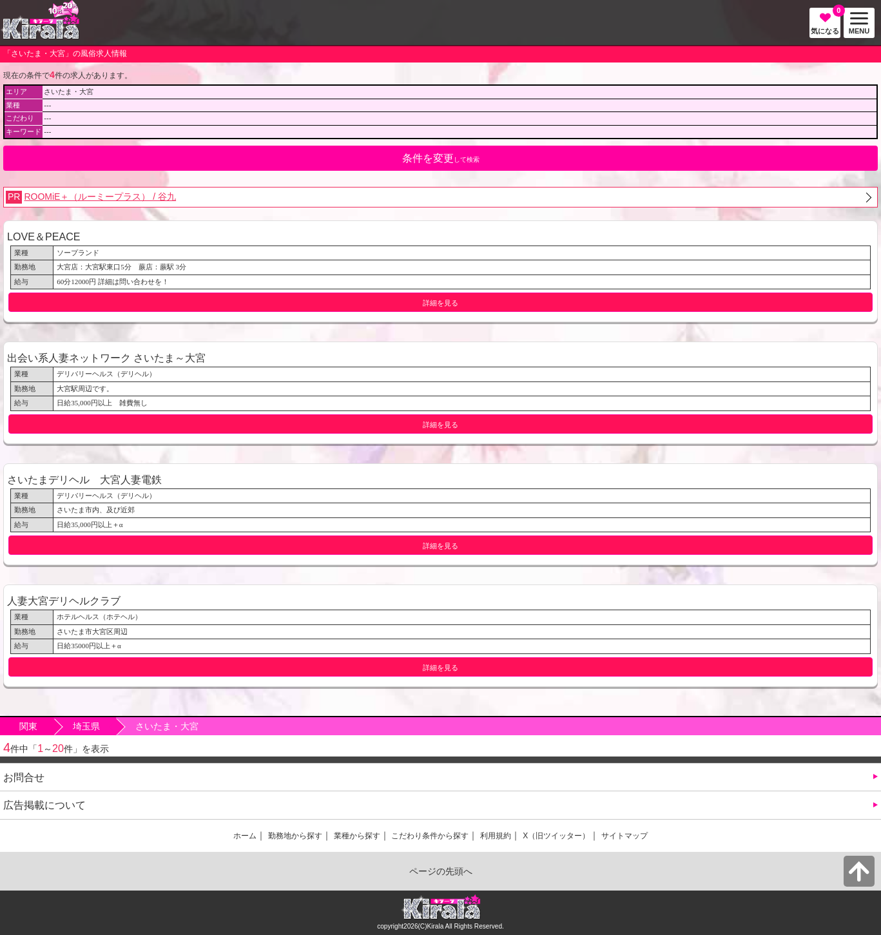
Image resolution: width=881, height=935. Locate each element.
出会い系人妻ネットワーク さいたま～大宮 (106, 357)
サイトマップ (624, 835)
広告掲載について (44, 805)
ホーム (245, 835)
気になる (825, 21)
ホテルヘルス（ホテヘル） (99, 617)
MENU (856, 23)
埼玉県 (86, 726)
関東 (28, 726)
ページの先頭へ (440, 871)
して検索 (440, 158)
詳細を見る (440, 303)
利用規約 (495, 835)
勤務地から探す (295, 835)
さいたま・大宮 (166, 726)
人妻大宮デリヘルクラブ (64, 600)
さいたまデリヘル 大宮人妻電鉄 (84, 479)
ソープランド (78, 252)
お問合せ (23, 777)
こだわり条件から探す (430, 835)
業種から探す (357, 835)
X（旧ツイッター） (556, 835)
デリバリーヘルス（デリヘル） (106, 374)
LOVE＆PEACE (44, 236)
